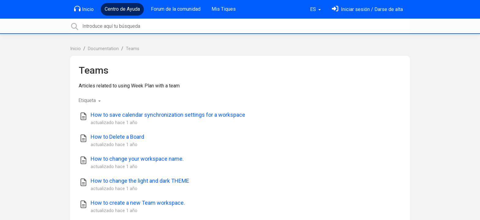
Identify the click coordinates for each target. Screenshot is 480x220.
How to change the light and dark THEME (140, 181)
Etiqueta (87, 100)
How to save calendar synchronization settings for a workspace (168, 115)
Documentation (103, 48)
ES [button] (313, 9)
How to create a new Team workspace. (138, 203)
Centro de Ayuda (122, 9)
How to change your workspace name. (137, 159)
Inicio (84, 9)
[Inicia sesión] (367, 9)
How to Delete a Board (117, 137)
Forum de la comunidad (176, 9)
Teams (132, 48)
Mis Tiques (224, 9)
